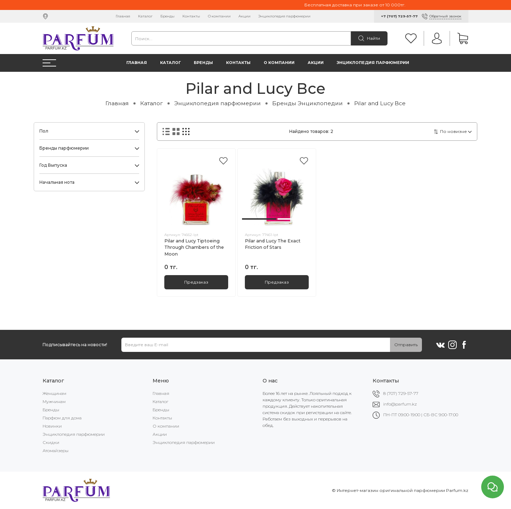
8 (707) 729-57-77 (400, 393)
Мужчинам (54, 401)
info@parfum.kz (400, 404)
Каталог (145, 16)
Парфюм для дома (62, 417)
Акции (244, 16)
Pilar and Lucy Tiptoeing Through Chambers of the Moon (194, 247)
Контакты (191, 16)
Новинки (52, 426)
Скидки (51, 442)
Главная (123, 16)
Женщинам (54, 393)
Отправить (406, 344)
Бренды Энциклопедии (307, 103)
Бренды (167, 16)
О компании (219, 16)
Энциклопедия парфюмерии (284, 16)
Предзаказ (196, 282)
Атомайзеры (55, 450)
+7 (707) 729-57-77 (399, 16)
